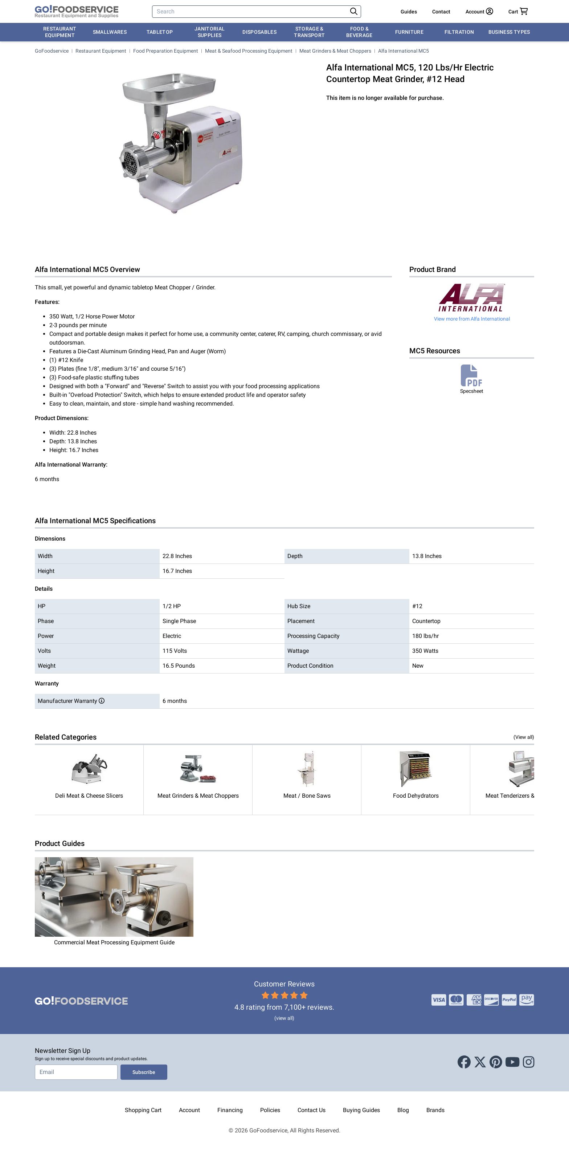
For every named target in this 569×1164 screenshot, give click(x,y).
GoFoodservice (52, 51)
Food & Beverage (359, 32)
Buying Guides (361, 1110)
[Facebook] (464, 1062)
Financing (230, 1110)
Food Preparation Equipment (165, 51)
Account (189, 1110)
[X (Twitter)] (480, 1062)
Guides (409, 12)
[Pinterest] (496, 1062)
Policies (270, 1110)
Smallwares (110, 32)
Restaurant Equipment (60, 32)
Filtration (459, 32)
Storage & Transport (309, 32)
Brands (435, 1110)
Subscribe (143, 1072)
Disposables (259, 32)
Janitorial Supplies (210, 32)
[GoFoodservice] (76, 11)
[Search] (250, 11)
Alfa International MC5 (403, 51)
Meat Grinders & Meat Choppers (335, 51)
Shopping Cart (143, 1110)
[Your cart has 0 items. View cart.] (518, 12)
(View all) (523, 737)
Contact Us (312, 1110)
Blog (403, 1110)
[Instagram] (529, 1062)
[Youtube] (512, 1062)
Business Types (509, 32)
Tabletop (160, 32)
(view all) (284, 1018)
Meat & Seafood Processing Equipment (248, 51)
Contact (441, 12)
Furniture (409, 32)
